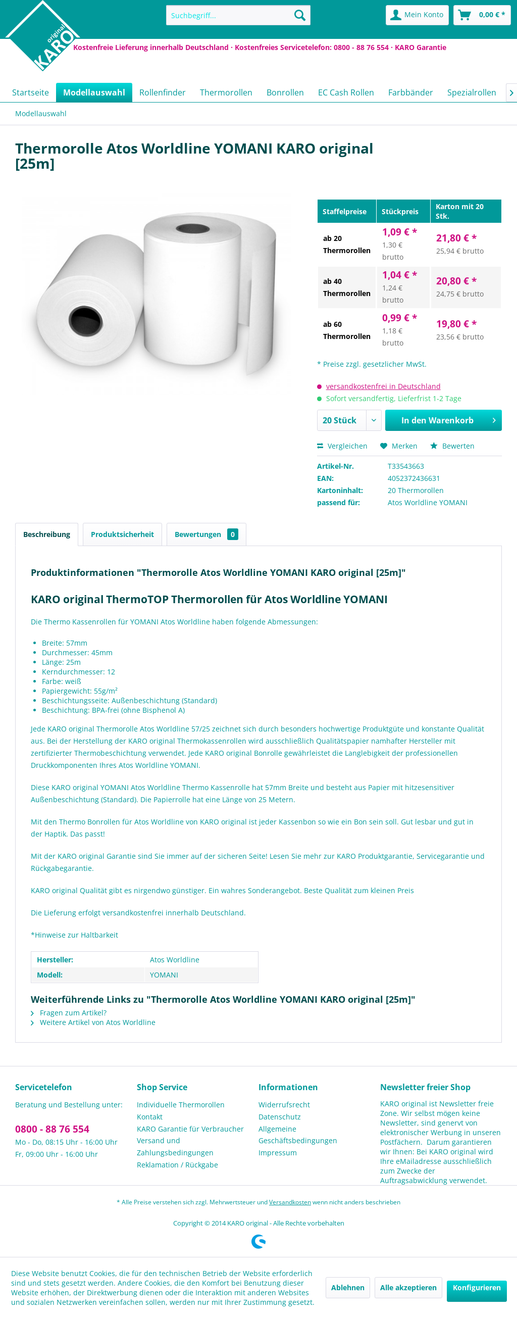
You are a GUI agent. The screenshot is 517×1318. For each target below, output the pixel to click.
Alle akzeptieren (408, 1287)
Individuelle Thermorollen (181, 1104)
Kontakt (150, 1116)
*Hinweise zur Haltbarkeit (74, 935)
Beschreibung (46, 534)
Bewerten (452, 446)
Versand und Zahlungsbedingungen (175, 1146)
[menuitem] (238, 15)
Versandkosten (290, 1202)
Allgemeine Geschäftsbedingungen (297, 1135)
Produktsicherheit (122, 534)
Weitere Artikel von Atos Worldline (93, 1022)
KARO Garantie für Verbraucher (190, 1129)
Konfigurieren (477, 1287)
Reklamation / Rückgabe (177, 1164)
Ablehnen (348, 1287)
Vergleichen (342, 446)
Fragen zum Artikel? (69, 1012)
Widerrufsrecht (284, 1104)
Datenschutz (279, 1116)
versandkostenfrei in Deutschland (383, 386)
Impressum (277, 1152)
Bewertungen (206, 534)
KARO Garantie (420, 47)
